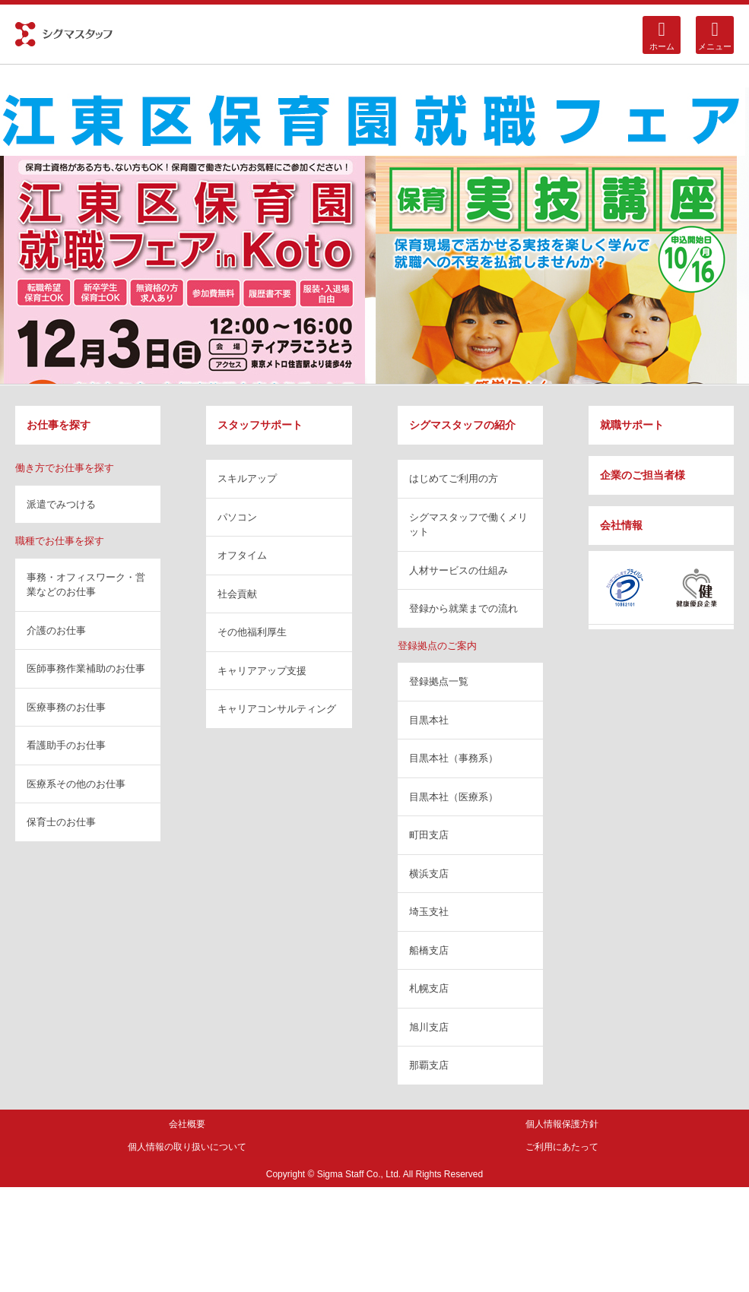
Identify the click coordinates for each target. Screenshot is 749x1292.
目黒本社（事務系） (453, 758)
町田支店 (429, 835)
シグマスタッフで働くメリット (468, 524)
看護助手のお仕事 (66, 745)
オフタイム (242, 555)
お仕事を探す (58, 425)
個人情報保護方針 (561, 1124)
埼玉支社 (429, 911)
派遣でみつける (61, 504)
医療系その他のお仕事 (76, 784)
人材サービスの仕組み (458, 570)
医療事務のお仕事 (66, 707)
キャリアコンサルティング (276, 708)
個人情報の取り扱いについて (187, 1147)
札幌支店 (429, 988)
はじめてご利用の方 (453, 478)
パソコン (237, 517)
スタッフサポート (260, 425)
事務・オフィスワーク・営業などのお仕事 (86, 585)
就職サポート (632, 425)
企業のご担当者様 (642, 475)
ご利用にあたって (561, 1147)
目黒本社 (429, 720)
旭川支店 (429, 1027)
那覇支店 (429, 1065)
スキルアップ (247, 478)
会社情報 (621, 525)
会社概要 (187, 1124)
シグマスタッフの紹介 (462, 425)
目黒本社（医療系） (453, 797)
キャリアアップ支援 (261, 670)
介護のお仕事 (56, 630)
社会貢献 (237, 594)
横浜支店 (429, 873)
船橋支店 (429, 950)
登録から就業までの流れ (463, 608)
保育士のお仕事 (61, 822)
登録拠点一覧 (438, 681)
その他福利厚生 (252, 632)
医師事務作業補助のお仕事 (86, 668)
